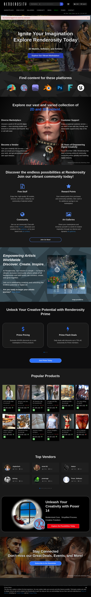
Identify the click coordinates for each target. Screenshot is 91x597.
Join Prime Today (45, 360)
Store (21, 469)
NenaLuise (86, 299)
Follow (15, 469)
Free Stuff (20, 10)
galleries (24, 229)
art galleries (71, 231)
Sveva (50, 432)
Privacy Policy (33, 593)
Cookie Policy (20, 593)
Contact (71, 10)
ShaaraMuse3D (38, 403)
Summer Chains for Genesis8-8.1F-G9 (44, 430)
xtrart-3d (45, 466)
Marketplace (9, 10)
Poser (63, 10)
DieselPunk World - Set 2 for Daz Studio (74, 401)
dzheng (14, 478)
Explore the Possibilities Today (63, 526)
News (49, 10)
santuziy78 (7, 403)
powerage (66, 403)
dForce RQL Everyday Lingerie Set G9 (73, 430)
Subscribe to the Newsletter (45, 563)
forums (21, 227)
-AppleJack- (16, 466)
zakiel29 (80, 403)
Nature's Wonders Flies (10, 430)
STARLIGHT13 (81, 432)
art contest (26, 231)
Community (41, 10)
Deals (56, 10)
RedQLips (66, 432)
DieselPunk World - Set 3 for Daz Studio (30, 430)
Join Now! (15, 292)
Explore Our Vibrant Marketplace (45, 56)
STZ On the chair (8, 401)
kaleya (73, 466)
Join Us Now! (45, 240)
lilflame (21, 403)
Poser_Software (76, 478)
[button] (45, 352)
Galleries (30, 10)
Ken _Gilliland (8, 432)
